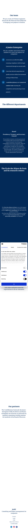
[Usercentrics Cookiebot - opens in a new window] (21, 244)
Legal (14, 518)
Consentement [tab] (4, 247)
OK (14, 284)
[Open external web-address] (14, 190)
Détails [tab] (12, 247)
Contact (14, 516)
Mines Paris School (14, 521)
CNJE (14, 520)
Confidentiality (14, 523)
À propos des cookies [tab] (22, 247)
